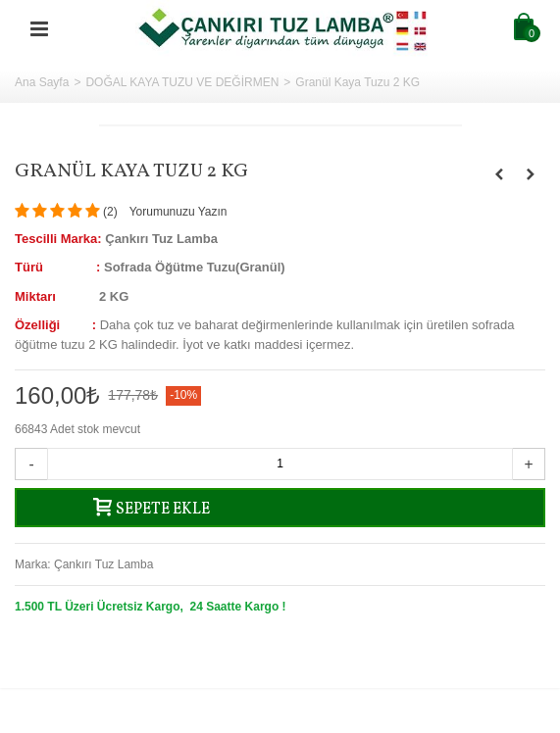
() (110, 212)
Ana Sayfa (42, 82)
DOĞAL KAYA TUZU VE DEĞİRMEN (182, 82)
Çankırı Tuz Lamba (103, 564)
